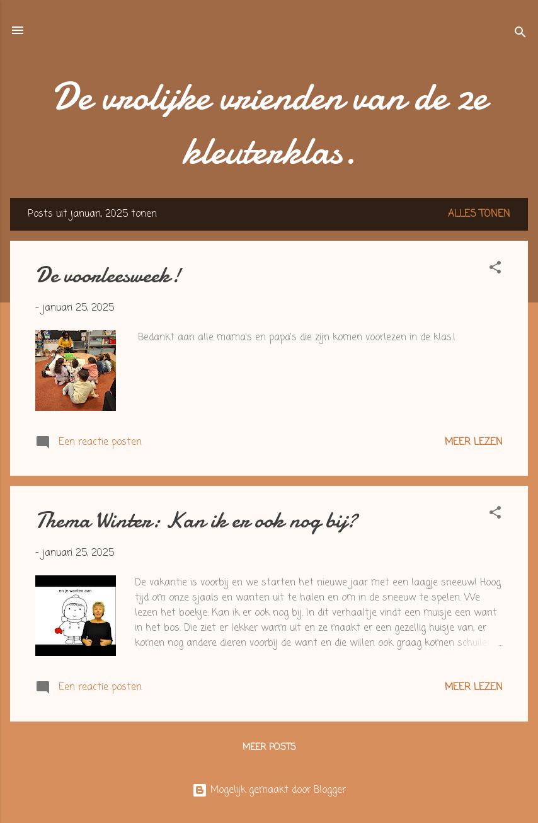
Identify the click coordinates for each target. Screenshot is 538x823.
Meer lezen (474, 442)
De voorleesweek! (108, 275)
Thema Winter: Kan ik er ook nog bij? (196, 520)
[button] (495, 270)
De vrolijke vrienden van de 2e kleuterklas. (269, 123)
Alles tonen (479, 214)
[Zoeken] (520, 34)
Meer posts (269, 747)
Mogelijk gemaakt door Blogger (269, 790)
